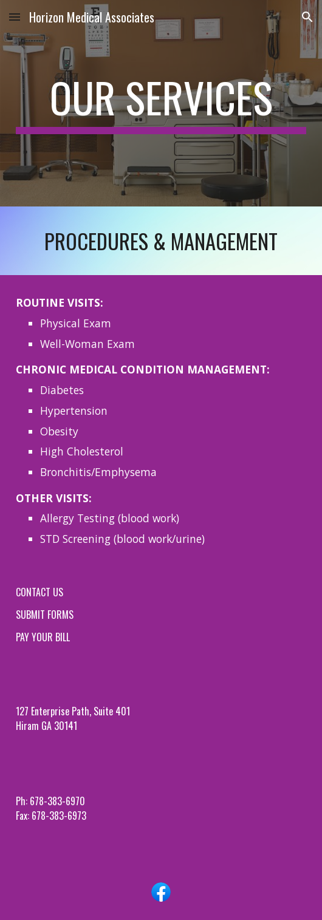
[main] (161, 103)
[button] (14, 16)
